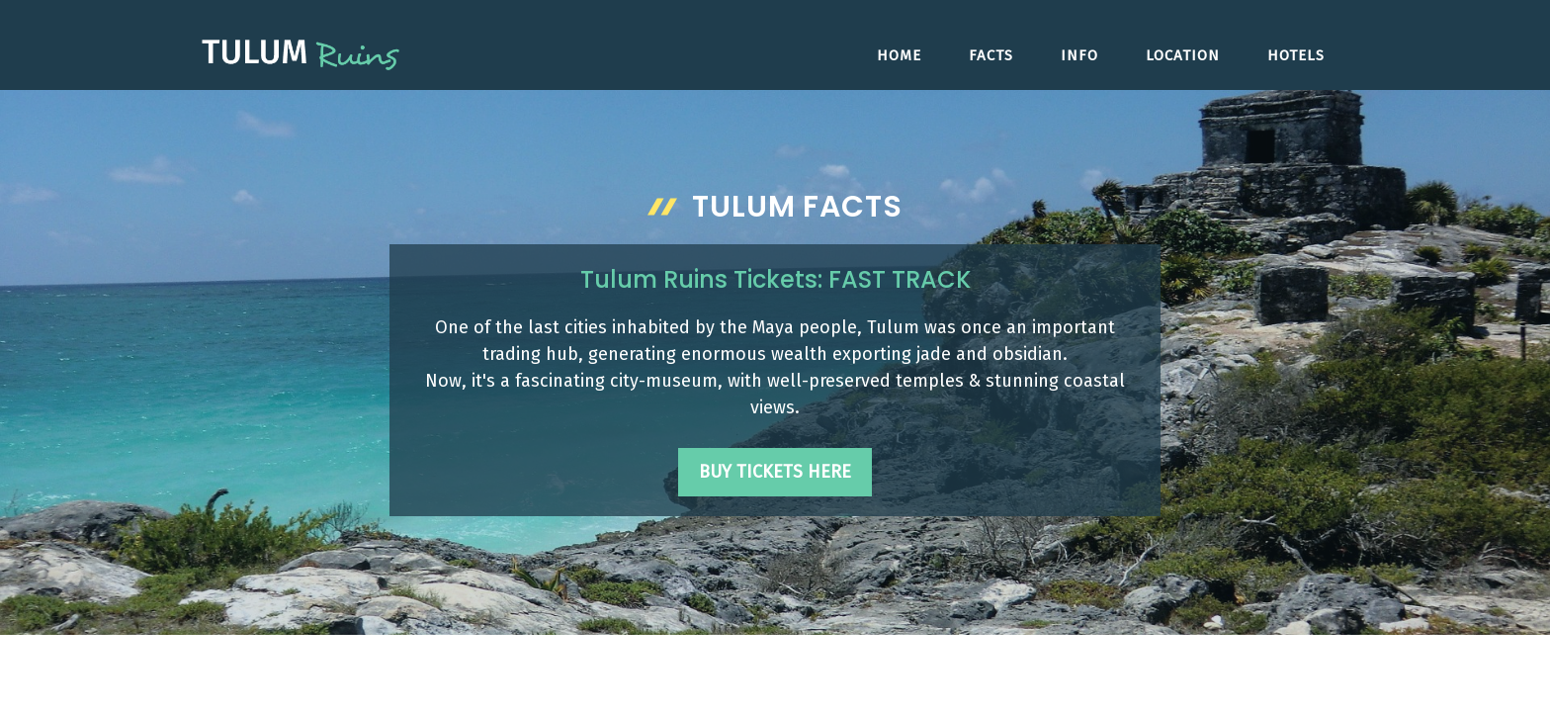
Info (1079, 55)
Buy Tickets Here (775, 472)
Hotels (1296, 55)
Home (899, 55)
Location (1183, 55)
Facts (991, 55)
